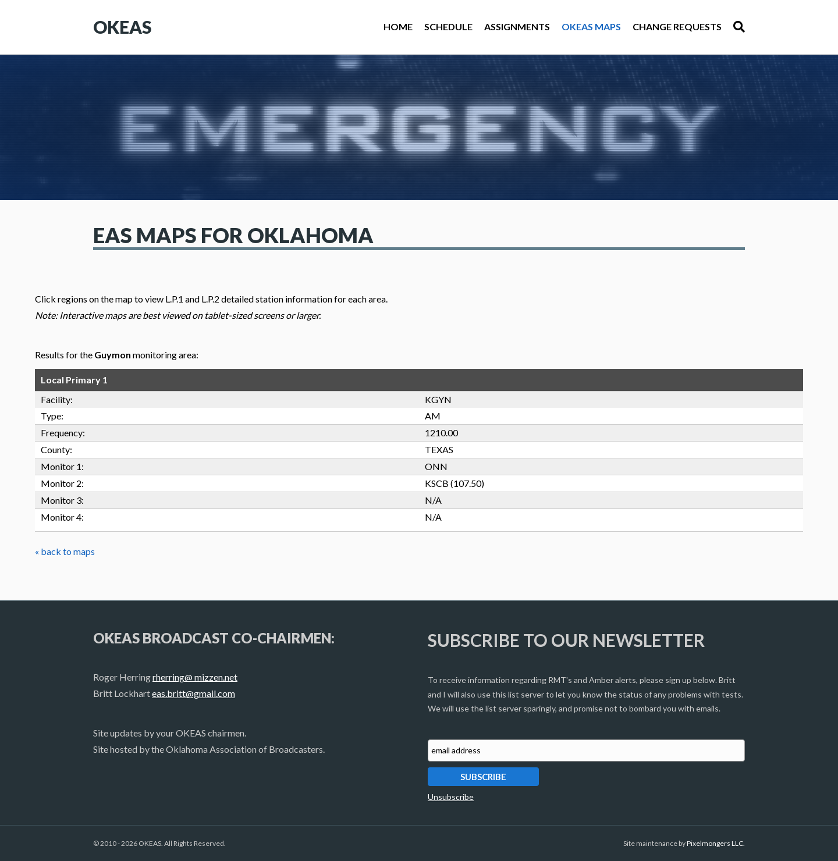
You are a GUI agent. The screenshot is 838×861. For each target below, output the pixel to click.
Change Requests (677, 26)
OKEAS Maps (591, 26)
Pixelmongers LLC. (716, 843)
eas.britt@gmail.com (193, 693)
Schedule (448, 26)
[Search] (736, 26)
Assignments (517, 26)
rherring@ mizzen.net (194, 676)
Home (398, 26)
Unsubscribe (451, 797)
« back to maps (65, 551)
